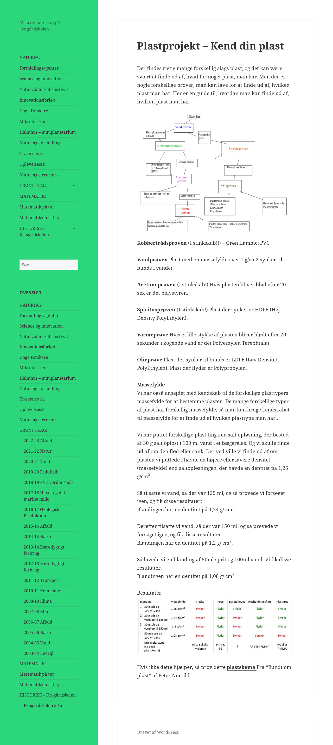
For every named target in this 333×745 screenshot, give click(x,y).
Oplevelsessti (33, 164)
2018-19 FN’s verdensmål (48, 482)
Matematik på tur (37, 207)
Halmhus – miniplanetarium (48, 132)
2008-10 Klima (38, 601)
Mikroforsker (33, 121)
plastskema (242, 667)
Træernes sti (32, 153)
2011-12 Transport (42, 580)
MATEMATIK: (33, 196)
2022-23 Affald (38, 441)
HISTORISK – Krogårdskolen (34, 231)
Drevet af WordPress (158, 732)
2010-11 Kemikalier (43, 591)
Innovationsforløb (37, 100)
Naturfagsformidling (40, 143)
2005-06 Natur (38, 632)
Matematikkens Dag (39, 217)
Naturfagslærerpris (39, 175)
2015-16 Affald (38, 526)
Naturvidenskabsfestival (44, 89)
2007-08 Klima (38, 611)
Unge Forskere (34, 111)
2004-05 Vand (37, 643)
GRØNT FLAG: (33, 185)
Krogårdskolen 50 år (44, 705)
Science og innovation (41, 79)
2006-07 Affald (38, 622)
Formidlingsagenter (39, 68)
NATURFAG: (31, 57)
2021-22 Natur (38, 451)
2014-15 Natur (38, 536)
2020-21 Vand (37, 461)
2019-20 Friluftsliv (42, 472)
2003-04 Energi (38, 653)
